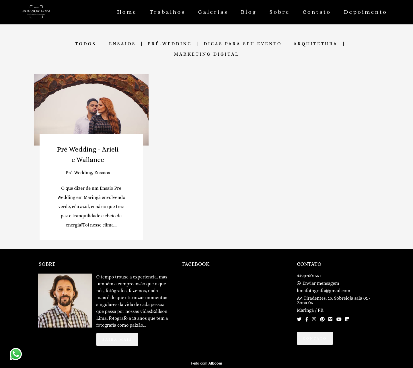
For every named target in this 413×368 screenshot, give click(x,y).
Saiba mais (117, 339)
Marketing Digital (206, 54)
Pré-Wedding (169, 44)
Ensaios (122, 44)
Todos (85, 44)
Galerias (213, 12)
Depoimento (365, 12)
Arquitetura (316, 44)
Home (127, 12)
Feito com (206, 363)
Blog (249, 12)
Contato (317, 12)
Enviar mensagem (321, 283)
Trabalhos (167, 12)
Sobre (279, 12)
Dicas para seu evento (243, 44)
